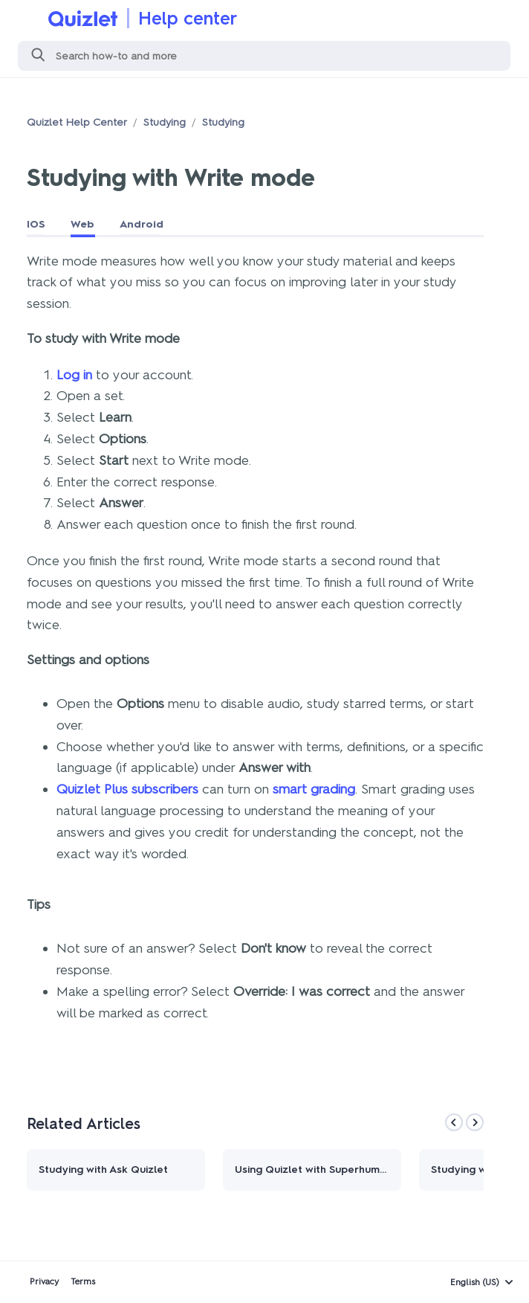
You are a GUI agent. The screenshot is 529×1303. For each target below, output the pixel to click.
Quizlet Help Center (77, 122)
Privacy (44, 1281)
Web (82, 224)
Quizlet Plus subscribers (127, 789)
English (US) (474, 1282)
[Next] (475, 1122)
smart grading (314, 789)
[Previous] (454, 1122)
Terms (83, 1281)
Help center (187, 18)
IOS (36, 224)
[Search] (264, 56)
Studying (164, 122)
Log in (74, 375)
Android (141, 224)
